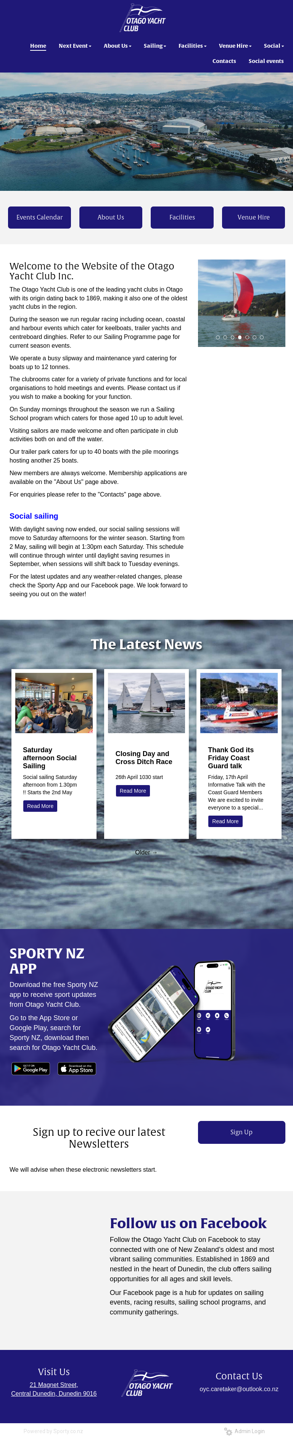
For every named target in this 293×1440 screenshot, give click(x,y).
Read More (40, 806)
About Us (111, 217)
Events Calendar (39, 217)
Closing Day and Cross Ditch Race (144, 758)
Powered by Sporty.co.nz (53, 1431)
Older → (146, 852)
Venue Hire (254, 217)
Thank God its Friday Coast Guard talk (231, 758)
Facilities (182, 217)
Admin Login (244, 1431)
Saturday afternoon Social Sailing (50, 758)
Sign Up (241, 1132)
